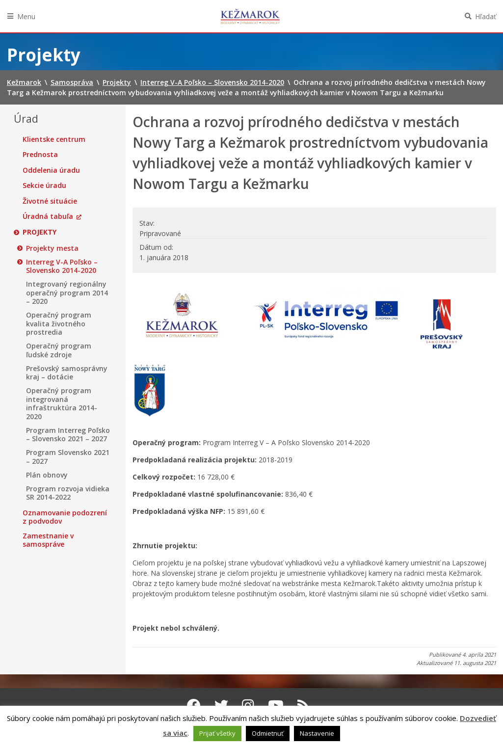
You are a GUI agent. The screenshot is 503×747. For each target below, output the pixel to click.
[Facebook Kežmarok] (194, 705)
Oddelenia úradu (51, 170)
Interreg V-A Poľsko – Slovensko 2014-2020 (62, 266)
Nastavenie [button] (317, 733)
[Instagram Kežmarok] (248, 705)
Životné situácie (50, 201)
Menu (26, 16)
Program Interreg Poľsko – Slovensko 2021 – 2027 (68, 434)
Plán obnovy (47, 475)
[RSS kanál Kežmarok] (303, 705)
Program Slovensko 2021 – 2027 (67, 456)
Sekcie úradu (44, 185)
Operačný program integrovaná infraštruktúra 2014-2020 (61, 403)
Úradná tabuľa (48, 216)
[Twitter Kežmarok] (221, 705)
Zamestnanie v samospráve (48, 540)
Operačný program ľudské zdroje (58, 350)
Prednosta (40, 154)
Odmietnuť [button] (268, 733)
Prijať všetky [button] (217, 733)
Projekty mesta (52, 248)
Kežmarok (250, 16)
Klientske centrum (54, 139)
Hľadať (485, 16)
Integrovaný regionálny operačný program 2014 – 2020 (67, 293)
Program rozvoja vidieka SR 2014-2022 (67, 493)
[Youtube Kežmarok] (276, 705)
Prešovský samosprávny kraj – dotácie (66, 372)
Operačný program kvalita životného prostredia (58, 324)
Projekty (39, 232)
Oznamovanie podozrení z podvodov (65, 517)
